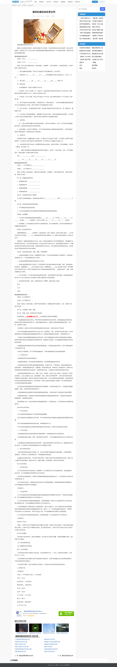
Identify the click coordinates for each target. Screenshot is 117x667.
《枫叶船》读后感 (97, 18)
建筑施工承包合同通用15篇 (52, 641)
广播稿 (94, 62)
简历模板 (94, 65)
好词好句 (77, 1)
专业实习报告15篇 (97, 30)
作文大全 (48, 1)
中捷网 (56, 665)
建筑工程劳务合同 (50, 651)
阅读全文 (48, 16)
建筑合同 (31, 5)
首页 (35, 1)
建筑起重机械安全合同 (26, 655)
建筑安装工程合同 (50, 639)
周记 (80, 68)
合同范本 (55, 1)
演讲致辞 (63, 1)
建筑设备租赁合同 (20, 651)
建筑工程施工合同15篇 (21, 646)
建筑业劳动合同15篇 (21, 641)
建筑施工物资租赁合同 (51, 644)
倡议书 (81, 62)
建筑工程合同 (48, 646)
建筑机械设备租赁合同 (51, 649)
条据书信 (70, 1)
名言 (80, 65)
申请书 (94, 68)
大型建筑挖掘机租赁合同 (22, 639)
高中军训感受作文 (85, 24)
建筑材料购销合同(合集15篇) (23, 649)
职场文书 (41, 1)
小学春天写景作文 (97, 21)
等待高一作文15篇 (97, 24)
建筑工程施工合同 (20, 644)
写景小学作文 (96, 27)
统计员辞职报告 (97, 56)
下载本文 (53, 16)
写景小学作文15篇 (85, 21)
